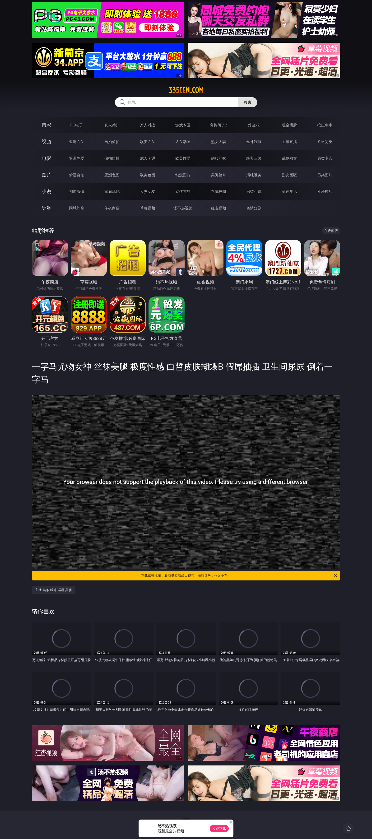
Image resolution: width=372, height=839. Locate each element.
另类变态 (324, 158)
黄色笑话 (289, 191)
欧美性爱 (183, 158)
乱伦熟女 (289, 158)
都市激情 (76, 191)
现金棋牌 (289, 125)
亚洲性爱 (76, 158)
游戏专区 (183, 125)
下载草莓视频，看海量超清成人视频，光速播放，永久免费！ (239, 576)
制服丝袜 (218, 158)
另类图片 (324, 174)
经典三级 (253, 158)
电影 (46, 158)
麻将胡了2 (218, 125)
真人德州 (112, 125)
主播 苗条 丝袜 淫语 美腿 (53, 590)
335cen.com (186, 90)
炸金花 (254, 125)
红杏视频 (218, 208)
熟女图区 (289, 174)
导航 (46, 208)
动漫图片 (183, 174)
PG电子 (76, 125)
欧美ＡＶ (147, 141)
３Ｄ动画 (183, 141)
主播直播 (289, 141)
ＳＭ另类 (324, 141)
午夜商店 (112, 208)
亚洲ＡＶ (76, 141)
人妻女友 (147, 191)
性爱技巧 (324, 191)
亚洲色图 (112, 174)
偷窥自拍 (76, 174)
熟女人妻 (218, 141)
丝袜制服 (253, 141)
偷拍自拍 (112, 158)
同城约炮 (76, 208)
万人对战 (147, 125)
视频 (46, 141)
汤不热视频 (182, 208)
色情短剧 (253, 208)
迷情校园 (218, 191)
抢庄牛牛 (324, 125)
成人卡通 (147, 158)
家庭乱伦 (112, 191)
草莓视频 (147, 208)
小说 (46, 191)
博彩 (46, 125)
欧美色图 (147, 174)
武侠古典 (183, 191)
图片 (46, 175)
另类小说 (253, 191)
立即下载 (219, 828)
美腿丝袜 (218, 174)
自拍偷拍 (112, 141)
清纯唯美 (253, 174)
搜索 (247, 102)
